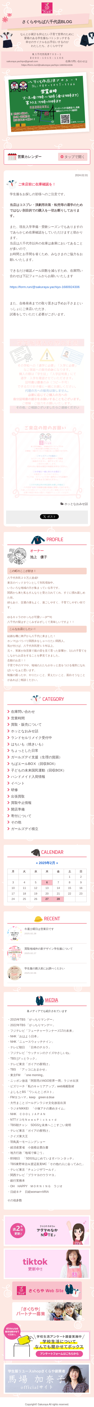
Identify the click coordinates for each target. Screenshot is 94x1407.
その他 (16, 822)
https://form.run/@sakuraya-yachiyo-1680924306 (45, 287)
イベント (18, 783)
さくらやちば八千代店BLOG (47, 22)
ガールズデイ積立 (24, 829)
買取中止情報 (21, 803)
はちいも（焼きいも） (28, 744)
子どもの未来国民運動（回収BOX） (38, 770)
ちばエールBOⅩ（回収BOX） (34, 764)
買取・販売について (26, 724)
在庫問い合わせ (23, 711)
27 (47, 898)
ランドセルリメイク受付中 (31, 738)
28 (58, 898)
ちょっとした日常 (24, 750)
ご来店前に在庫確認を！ (31, 184)
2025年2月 (47, 863)
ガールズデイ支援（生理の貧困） (36, 757)
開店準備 (18, 809)
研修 (14, 790)
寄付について (21, 816)
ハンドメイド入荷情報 (28, 777)
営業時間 (18, 718)
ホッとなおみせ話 (74, 504)
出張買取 (18, 796)
